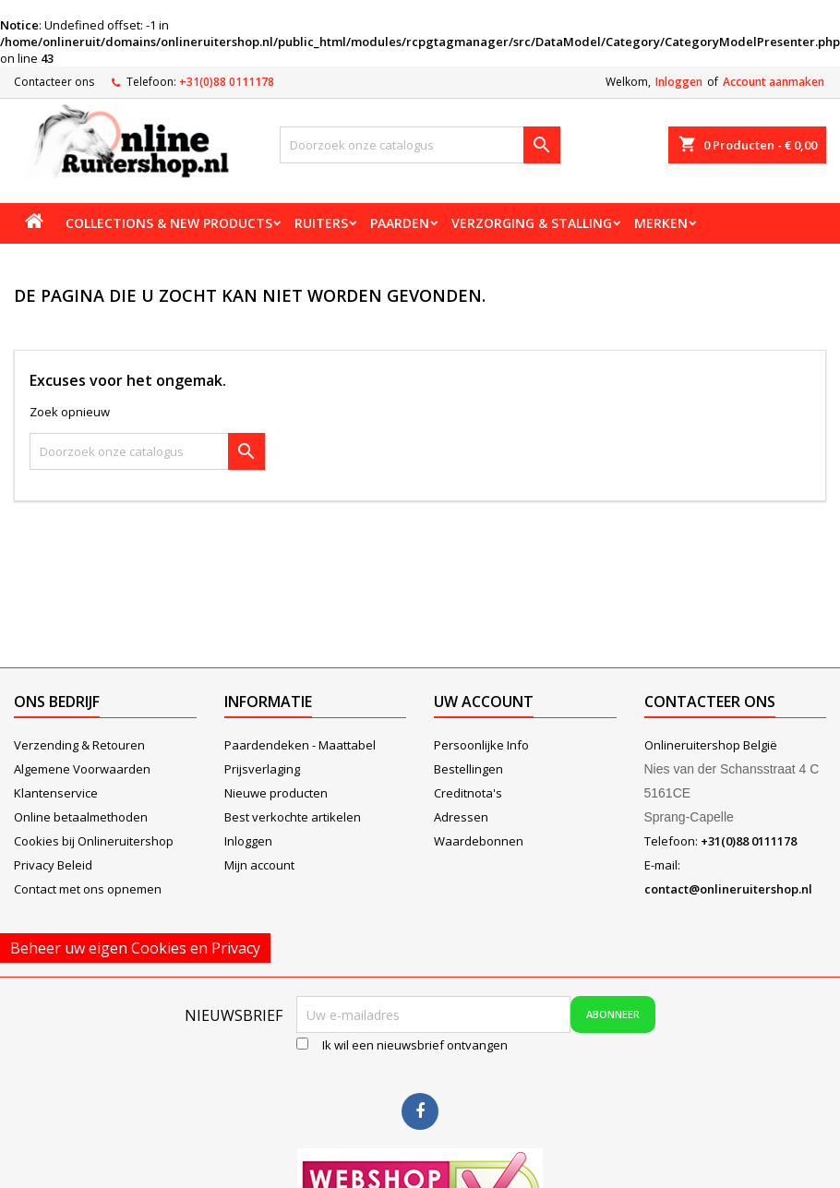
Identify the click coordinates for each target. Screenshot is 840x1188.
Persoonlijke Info (481, 745)
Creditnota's (468, 793)
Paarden (399, 223)
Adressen (461, 817)
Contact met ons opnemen (88, 889)
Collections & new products (169, 223)
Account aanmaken (773, 82)
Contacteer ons (54, 82)
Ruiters (321, 223)
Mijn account (259, 865)
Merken (661, 223)
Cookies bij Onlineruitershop (94, 841)
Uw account (484, 701)
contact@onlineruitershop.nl (728, 889)
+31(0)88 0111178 (226, 82)
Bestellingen (468, 769)
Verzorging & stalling (531, 223)
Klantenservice (56, 793)
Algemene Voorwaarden (82, 769)
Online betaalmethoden (81, 817)
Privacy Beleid (53, 865)
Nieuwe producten (276, 793)
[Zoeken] (419, 144)
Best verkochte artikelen (292, 817)
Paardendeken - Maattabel (300, 745)
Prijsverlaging (262, 769)
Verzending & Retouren (79, 745)
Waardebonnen (478, 841)
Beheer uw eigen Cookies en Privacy (135, 948)
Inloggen (678, 82)
